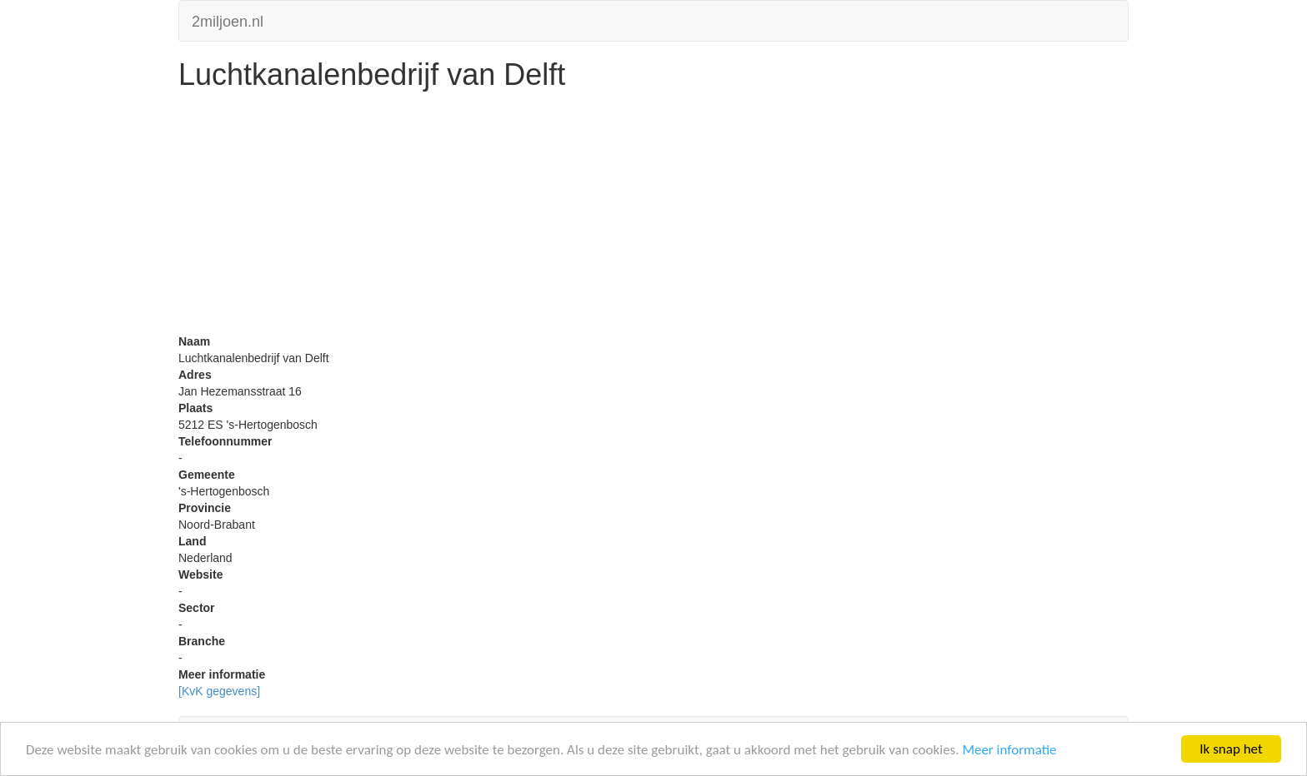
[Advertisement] (653, 216)
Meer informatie (1009, 750)
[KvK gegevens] (219, 691)
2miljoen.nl (227, 19)
